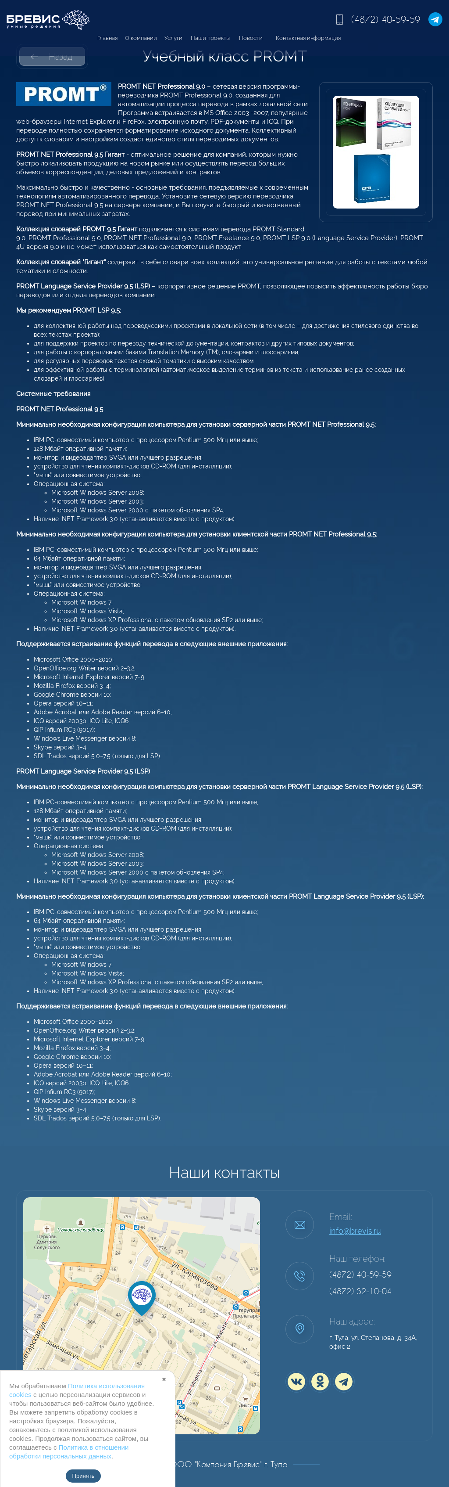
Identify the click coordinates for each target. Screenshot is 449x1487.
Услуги (173, 38)
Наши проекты (210, 38)
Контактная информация (308, 38)
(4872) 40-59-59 (385, 19)
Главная (107, 38)
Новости (251, 38)
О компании (141, 38)
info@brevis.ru (355, 1230)
